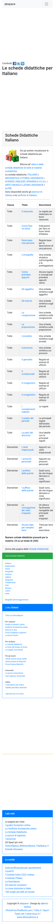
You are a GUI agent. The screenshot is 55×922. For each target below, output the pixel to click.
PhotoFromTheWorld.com (19, 910)
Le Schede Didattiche (16, 832)
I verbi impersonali (28, 448)
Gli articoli (27, 301)
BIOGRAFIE (37, 185)
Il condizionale (28, 372)
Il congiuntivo (28, 383)
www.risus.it (32, 913)
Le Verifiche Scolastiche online (20, 828)
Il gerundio (27, 359)
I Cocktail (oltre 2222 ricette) (19, 874)
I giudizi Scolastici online (17, 825)
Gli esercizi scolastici (16, 885)
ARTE (8, 185)
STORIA (25, 178)
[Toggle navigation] (46, 4)
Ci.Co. (43, 181)
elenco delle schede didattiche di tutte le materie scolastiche (24, 168)
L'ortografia (27, 254)
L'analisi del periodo (28, 419)
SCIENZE (9, 181)
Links (11, 607)
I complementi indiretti (28, 409)
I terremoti (10, 839)
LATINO (27, 185)
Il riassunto (27, 211)
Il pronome (27, 347)
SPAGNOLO (32, 181)
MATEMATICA (12, 178)
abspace (9, 4)
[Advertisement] (27, 35)
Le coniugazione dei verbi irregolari (28, 509)
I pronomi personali (26, 460)
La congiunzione (28, 314)
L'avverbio (27, 336)
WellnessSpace (27, 845)
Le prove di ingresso (15, 835)
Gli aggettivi (28, 289)
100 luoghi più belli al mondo (20, 892)
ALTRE (8, 188)
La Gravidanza (12, 881)
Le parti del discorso (27, 434)
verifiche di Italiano (27, 195)
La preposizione (28, 325)
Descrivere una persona (28, 241)
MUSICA (16, 185)
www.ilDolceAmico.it (27, 917)
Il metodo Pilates (13, 878)
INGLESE (20, 181)
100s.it (37, 910)
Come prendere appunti (26, 275)
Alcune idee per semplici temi (28, 527)
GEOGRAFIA (37, 178)
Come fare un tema (27, 227)
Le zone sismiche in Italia (18, 888)
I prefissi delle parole (27, 472)
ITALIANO (32, 174)
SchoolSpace (12, 845)
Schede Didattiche (38, 549)
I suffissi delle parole (27, 489)
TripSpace (41, 845)
